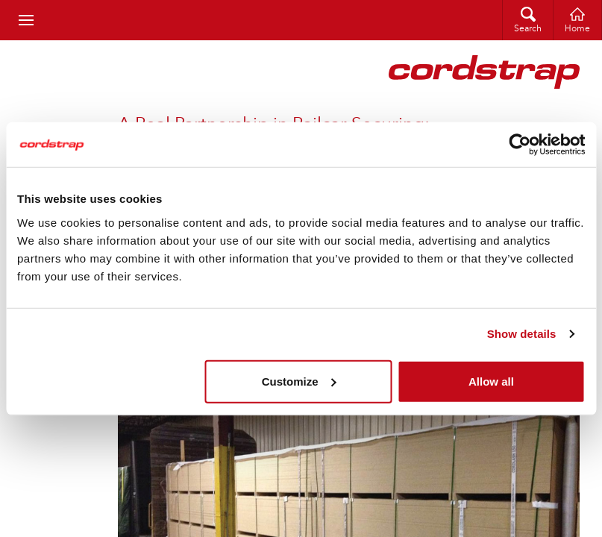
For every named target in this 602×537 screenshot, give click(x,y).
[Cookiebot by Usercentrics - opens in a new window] (519, 145)
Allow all (491, 380)
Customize (299, 380)
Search (528, 29)
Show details (521, 333)
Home (577, 29)
